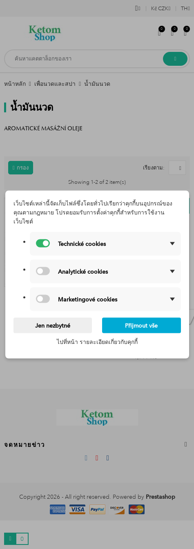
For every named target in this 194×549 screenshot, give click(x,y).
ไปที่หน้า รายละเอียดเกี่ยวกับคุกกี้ (97, 342)
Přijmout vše (141, 325)
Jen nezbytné (52, 325)
